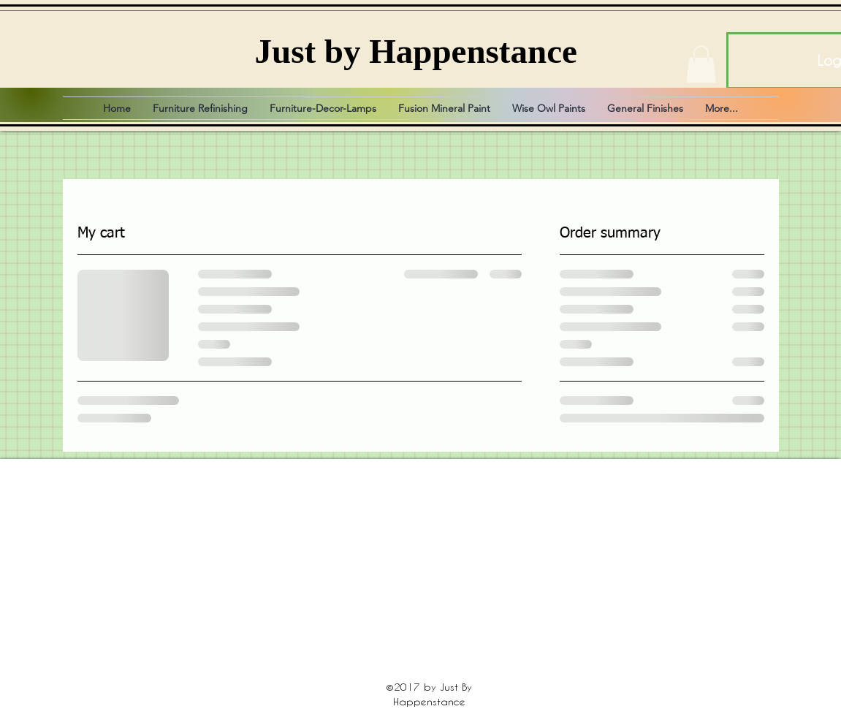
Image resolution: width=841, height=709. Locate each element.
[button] (701, 64)
